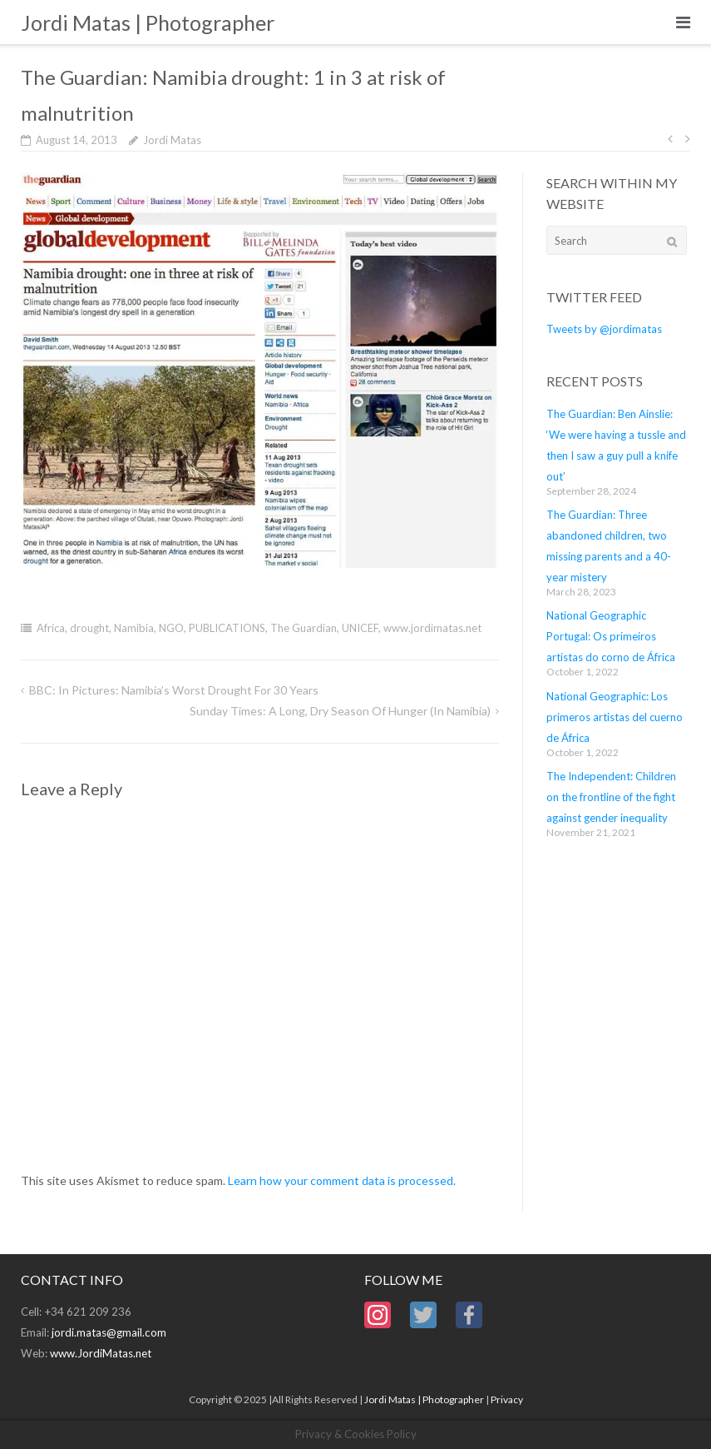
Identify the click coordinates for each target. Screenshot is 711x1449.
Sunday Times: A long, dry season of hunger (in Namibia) (340, 711)
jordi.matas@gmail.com (109, 1332)
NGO (171, 628)
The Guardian (303, 628)
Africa (51, 628)
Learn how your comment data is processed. (342, 1180)
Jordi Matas (172, 140)
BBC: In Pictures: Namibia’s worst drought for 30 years (173, 690)
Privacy (507, 1399)
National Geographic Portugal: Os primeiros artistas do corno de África (610, 636)
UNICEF (360, 628)
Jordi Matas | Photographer (424, 1399)
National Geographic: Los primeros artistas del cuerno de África (614, 717)
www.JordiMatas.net (100, 1353)
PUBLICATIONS (227, 628)
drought (89, 628)
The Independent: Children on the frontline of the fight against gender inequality (611, 796)
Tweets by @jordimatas (604, 329)
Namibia (134, 628)
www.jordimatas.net (432, 628)
